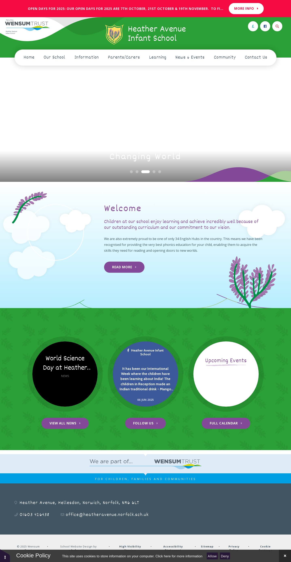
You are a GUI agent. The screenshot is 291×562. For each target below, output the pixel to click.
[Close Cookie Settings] (285, 556)
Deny (225, 556)
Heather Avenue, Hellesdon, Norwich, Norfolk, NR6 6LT (79, 503)
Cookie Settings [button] (265, 548)
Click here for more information (178, 556)
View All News (63, 423)
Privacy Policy (234, 548)
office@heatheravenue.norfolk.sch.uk (107, 514)
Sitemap (207, 546)
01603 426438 (35, 514)
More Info (246, 8)
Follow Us (143, 423)
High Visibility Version (130, 548)
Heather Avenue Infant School (145, 352)
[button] (5, 555)
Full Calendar (224, 423)
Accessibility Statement (173, 548)
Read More (122, 267)
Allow (212, 556)
